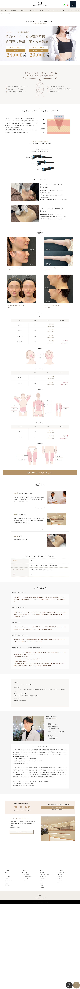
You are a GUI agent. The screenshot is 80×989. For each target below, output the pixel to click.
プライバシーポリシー (62, 902)
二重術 (41, 915)
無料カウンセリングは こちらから (40, 474)
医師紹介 (24, 910)
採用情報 (6, 914)
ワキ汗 (41, 912)
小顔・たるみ (43, 908)
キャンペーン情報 (32, 10)
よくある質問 (60, 10)
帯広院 (59, 906)
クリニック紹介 (26, 904)
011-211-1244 (22, 827)
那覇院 (59, 912)
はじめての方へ (26, 908)
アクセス (70, 10)
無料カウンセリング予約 (57, 827)
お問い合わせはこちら (19, 852)
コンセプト (25, 902)
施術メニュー (14, 10)
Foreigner (78, 10)
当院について (25, 900)
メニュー (42, 900)
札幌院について (3, 10)
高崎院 (59, 908)
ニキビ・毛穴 (43, 906)
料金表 (22, 10)
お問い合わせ (7, 915)
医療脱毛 (42, 902)
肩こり (41, 914)
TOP (1, 13)
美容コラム (51, 10)
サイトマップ (60, 900)
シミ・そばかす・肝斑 (44, 904)
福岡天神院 (60, 910)
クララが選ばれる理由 (27, 906)
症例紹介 (42, 10)
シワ (41, 910)
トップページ (7, 900)
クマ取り (42, 917)
